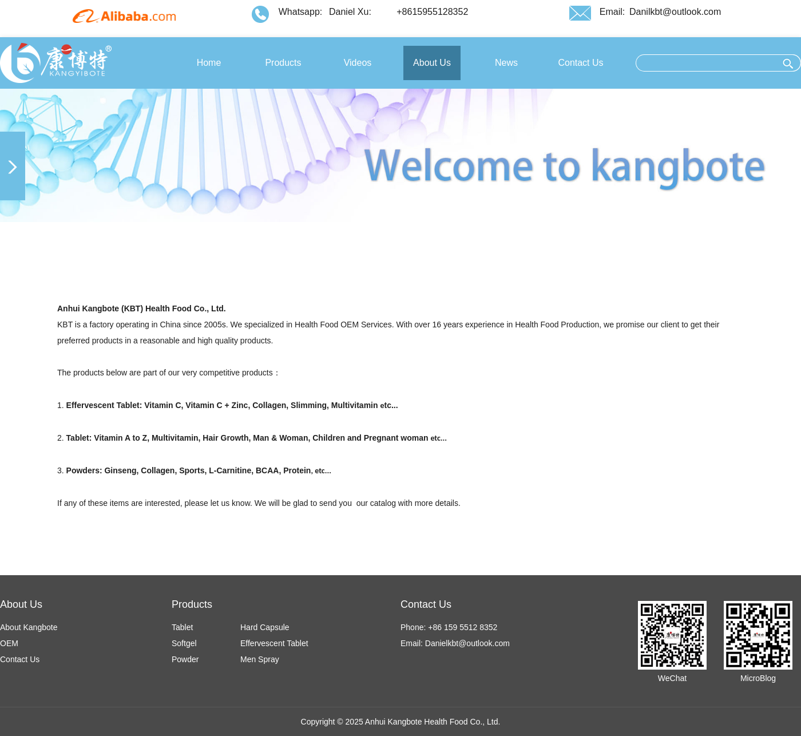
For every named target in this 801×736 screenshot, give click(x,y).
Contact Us (19, 659)
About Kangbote (28, 627)
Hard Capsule (265, 627)
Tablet (182, 627)
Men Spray (259, 659)
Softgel (184, 643)
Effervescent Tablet (274, 643)
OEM (9, 643)
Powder (185, 659)
